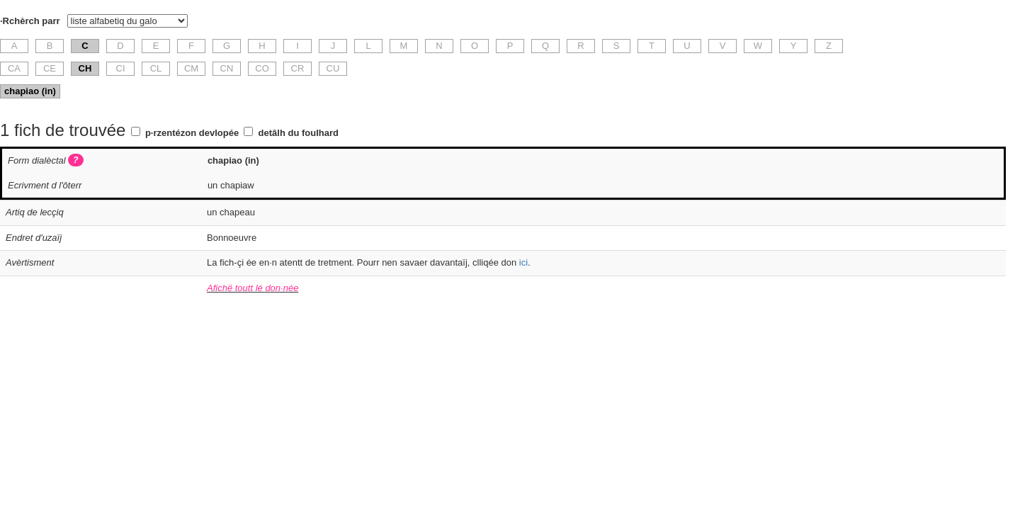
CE (49, 68)
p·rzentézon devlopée (192, 133)
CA (14, 68)
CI (120, 68)
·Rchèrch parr (30, 21)
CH (85, 68)
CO (262, 68)
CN (227, 68)
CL (156, 68)
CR (298, 68)
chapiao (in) (30, 91)
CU (333, 68)
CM (191, 68)
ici (523, 262)
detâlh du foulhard (299, 133)
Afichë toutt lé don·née (252, 288)
